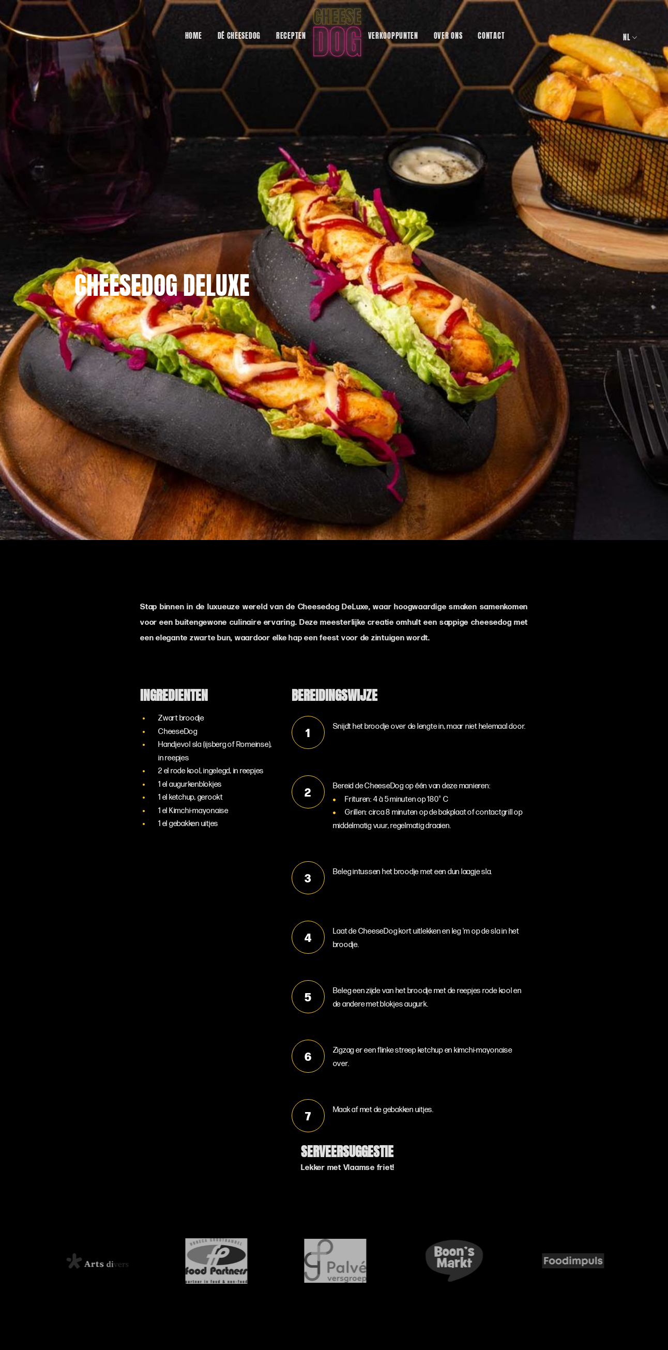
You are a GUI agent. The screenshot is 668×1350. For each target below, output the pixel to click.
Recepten (291, 34)
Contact (491, 34)
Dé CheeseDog (239, 34)
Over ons (448, 34)
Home (193, 34)
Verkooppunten (393, 34)
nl (630, 36)
